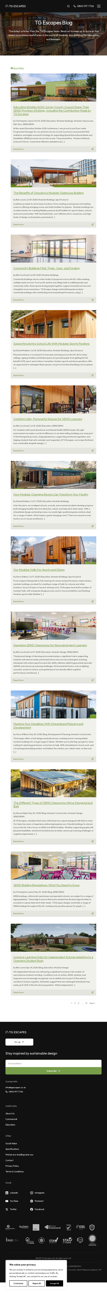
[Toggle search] (68, 6)
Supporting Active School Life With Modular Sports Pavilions (51, 343)
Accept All (54, 1283)
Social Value (11, 1143)
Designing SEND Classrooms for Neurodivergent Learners (50, 645)
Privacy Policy (12, 1165)
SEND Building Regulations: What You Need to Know (46, 885)
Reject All (37, 1283)
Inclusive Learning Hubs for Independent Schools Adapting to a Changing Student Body (53, 958)
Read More (18, 149)
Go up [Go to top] (19, 1042)
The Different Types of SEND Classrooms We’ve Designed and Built (53, 804)
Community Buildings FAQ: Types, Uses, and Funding (46, 268)
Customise (18, 1283)
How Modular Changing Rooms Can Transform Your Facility (50, 494)
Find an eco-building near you (19, 1154)
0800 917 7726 (14, 1091)
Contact (9, 1160)
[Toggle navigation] (99, 6)
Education (10, 1124)
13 (86, 1003)
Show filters (17, 68)
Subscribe (53, 1070)
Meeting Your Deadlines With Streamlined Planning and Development (48, 725)
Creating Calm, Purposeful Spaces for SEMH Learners (47, 419)
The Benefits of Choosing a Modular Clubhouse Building (48, 193)
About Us (9, 1113)
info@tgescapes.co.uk (15, 1087)
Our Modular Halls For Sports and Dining (39, 569)
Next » (92, 1003)
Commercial (11, 1119)
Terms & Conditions (14, 1171)
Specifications (12, 1149)
